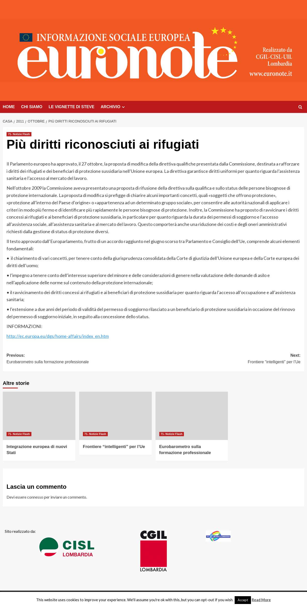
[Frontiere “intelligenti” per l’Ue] (115, 416)
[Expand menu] (123, 107)
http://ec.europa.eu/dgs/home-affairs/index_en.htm (58, 336)
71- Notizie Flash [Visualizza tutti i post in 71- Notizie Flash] (19, 134)
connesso (35, 497)
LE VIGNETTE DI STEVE (71, 107)
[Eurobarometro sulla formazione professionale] (192, 416)
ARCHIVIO (113, 107)
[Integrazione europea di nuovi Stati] (39, 416)
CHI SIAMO (31, 107)
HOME (9, 107)
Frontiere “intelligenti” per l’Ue (114, 446)
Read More (261, 599)
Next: (227, 359)
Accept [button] (243, 600)
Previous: (80, 359)
